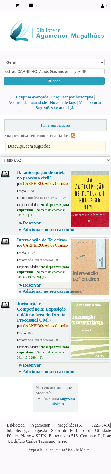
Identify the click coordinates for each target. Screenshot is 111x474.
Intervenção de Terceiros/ (42, 240)
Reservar (32, 223)
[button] (17, 5)
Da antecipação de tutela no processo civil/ (41, 175)
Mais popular (90, 102)
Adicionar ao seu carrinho (48, 229)
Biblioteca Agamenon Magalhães (6, 6)
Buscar (54, 80)
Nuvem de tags (63, 102)
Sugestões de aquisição (55, 107)
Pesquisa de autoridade (27, 102)
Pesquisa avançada (32, 97)
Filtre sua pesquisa (55, 125)
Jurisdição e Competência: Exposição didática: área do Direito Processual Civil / (41, 312)
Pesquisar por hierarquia (72, 97)
